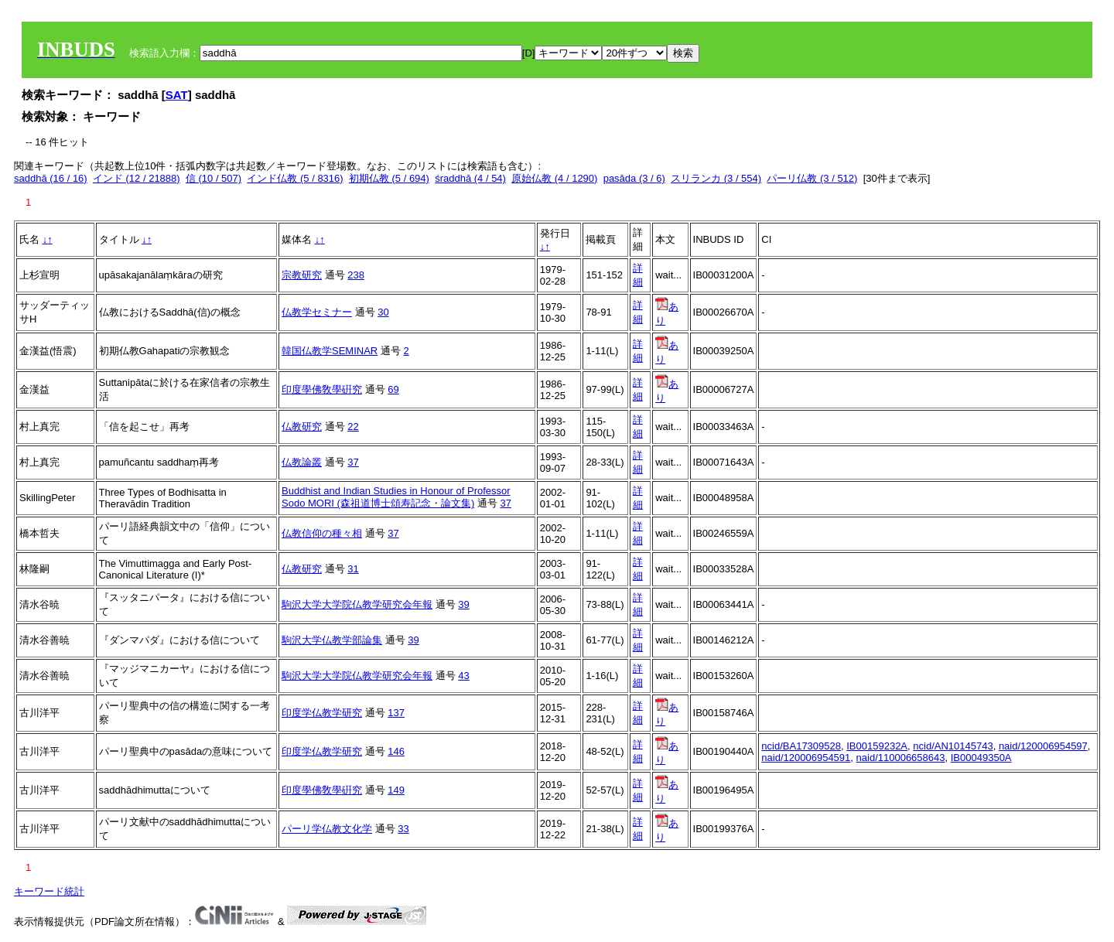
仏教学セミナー (317, 312)
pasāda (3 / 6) (634, 178)
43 (463, 675)
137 (396, 712)
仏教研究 (302, 426)
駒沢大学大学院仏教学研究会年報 (357, 604)
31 (352, 569)
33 (403, 828)
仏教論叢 (302, 462)
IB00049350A (981, 757)
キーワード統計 (49, 891)
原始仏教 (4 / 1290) (554, 178)
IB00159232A (876, 746)
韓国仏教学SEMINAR (330, 351)
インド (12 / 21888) (136, 178)
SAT (177, 94)
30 (383, 312)
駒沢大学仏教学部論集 (332, 640)
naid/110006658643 (900, 757)
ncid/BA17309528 (801, 746)
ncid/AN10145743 (953, 746)
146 (396, 751)
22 (352, 426)
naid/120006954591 (805, 757)
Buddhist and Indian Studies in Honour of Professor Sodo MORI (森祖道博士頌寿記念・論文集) (396, 497)
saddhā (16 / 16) (50, 178)
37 (352, 462)
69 (393, 389)
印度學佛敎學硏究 (322, 389)
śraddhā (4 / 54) (470, 178)
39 (463, 604)
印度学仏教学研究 (322, 712)
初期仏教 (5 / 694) (389, 178)
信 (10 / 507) (213, 178)
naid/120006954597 (1043, 746)
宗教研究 (302, 275)
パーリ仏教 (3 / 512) (812, 178)
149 (396, 790)
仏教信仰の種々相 (322, 533)
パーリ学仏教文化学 (327, 828)
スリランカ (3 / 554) (716, 178)
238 (355, 275)
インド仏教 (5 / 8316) (295, 178)
